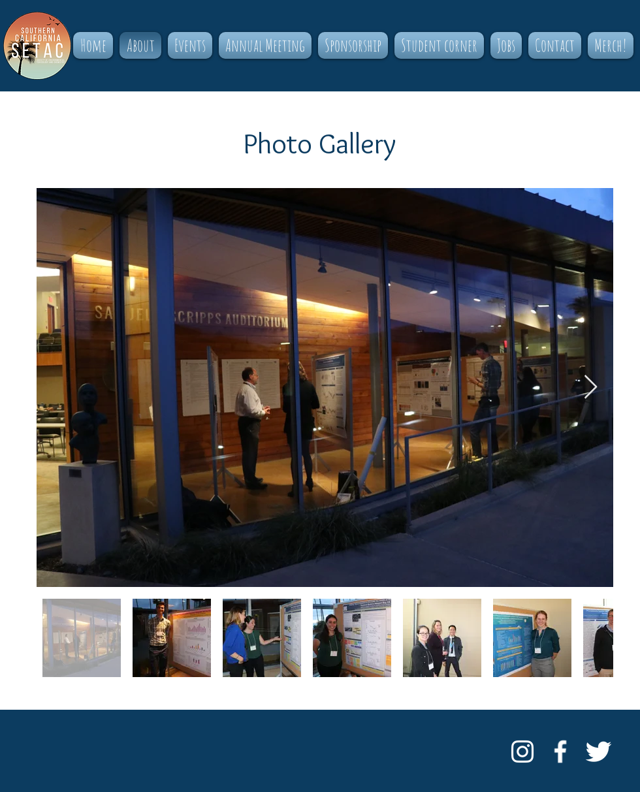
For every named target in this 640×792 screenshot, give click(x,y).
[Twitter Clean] (598, 752)
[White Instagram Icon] (522, 752)
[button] (190, 45)
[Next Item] (590, 387)
